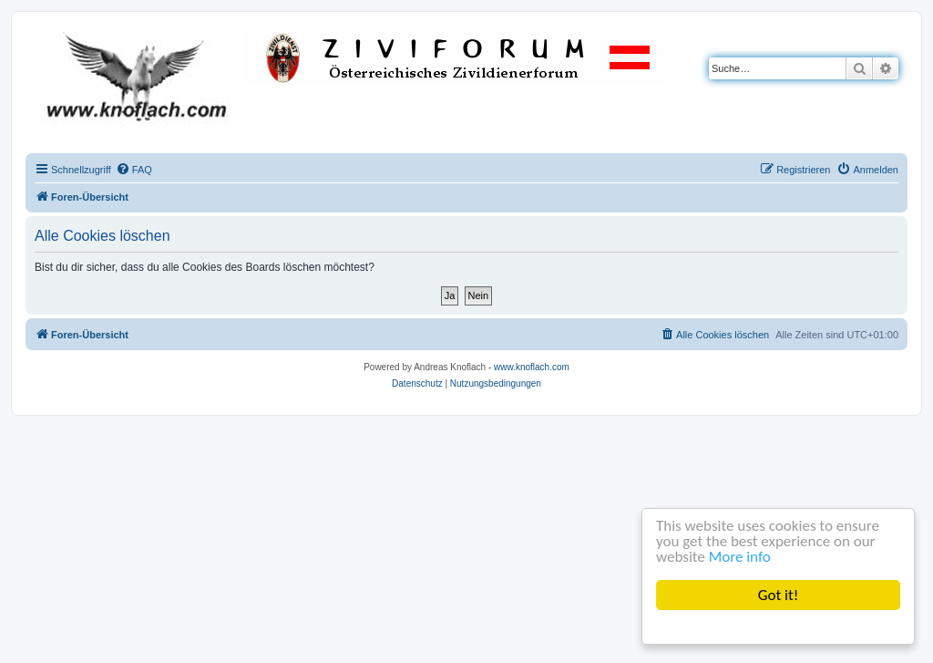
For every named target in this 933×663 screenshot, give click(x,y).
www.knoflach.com (531, 367)
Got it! (778, 595)
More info (740, 557)
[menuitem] (134, 170)
